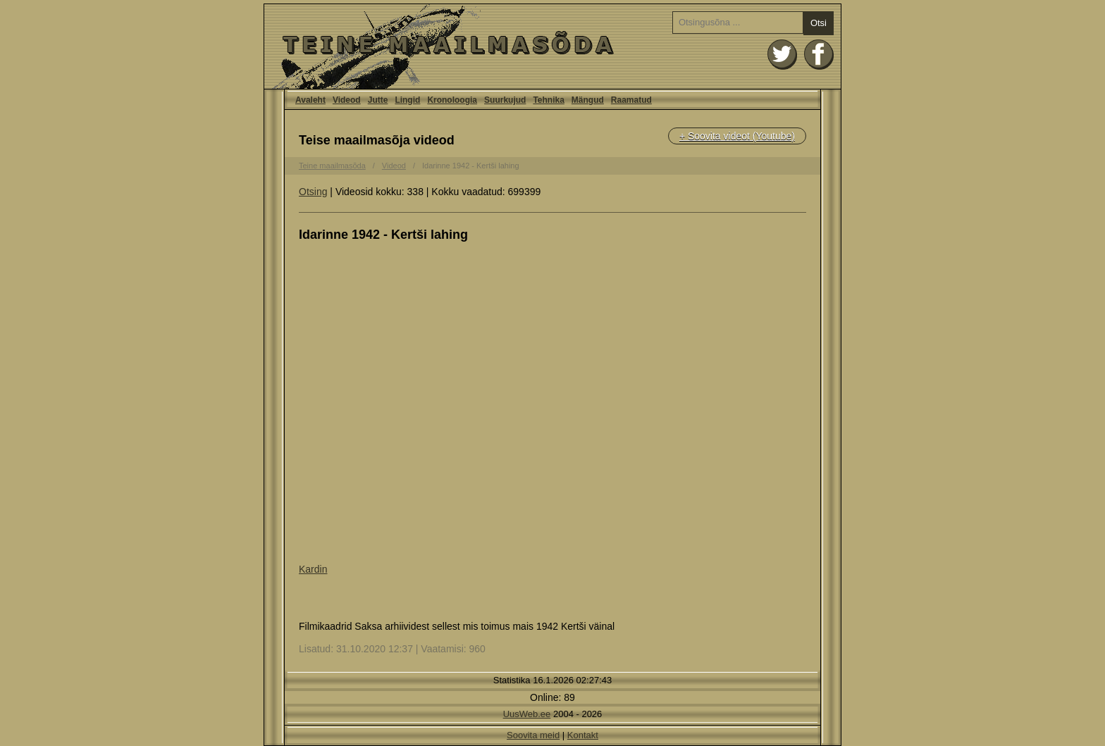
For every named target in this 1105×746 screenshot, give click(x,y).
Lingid (407, 100)
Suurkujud (505, 100)
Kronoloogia (452, 100)
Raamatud (631, 100)
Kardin (313, 569)
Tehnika (548, 100)
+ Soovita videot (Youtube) (737, 136)
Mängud (588, 100)
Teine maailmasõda (332, 165)
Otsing (313, 191)
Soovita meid (533, 735)
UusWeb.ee (527, 714)
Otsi (818, 23)
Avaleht (552, 46)
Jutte (378, 100)
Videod (347, 100)
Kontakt (582, 735)
